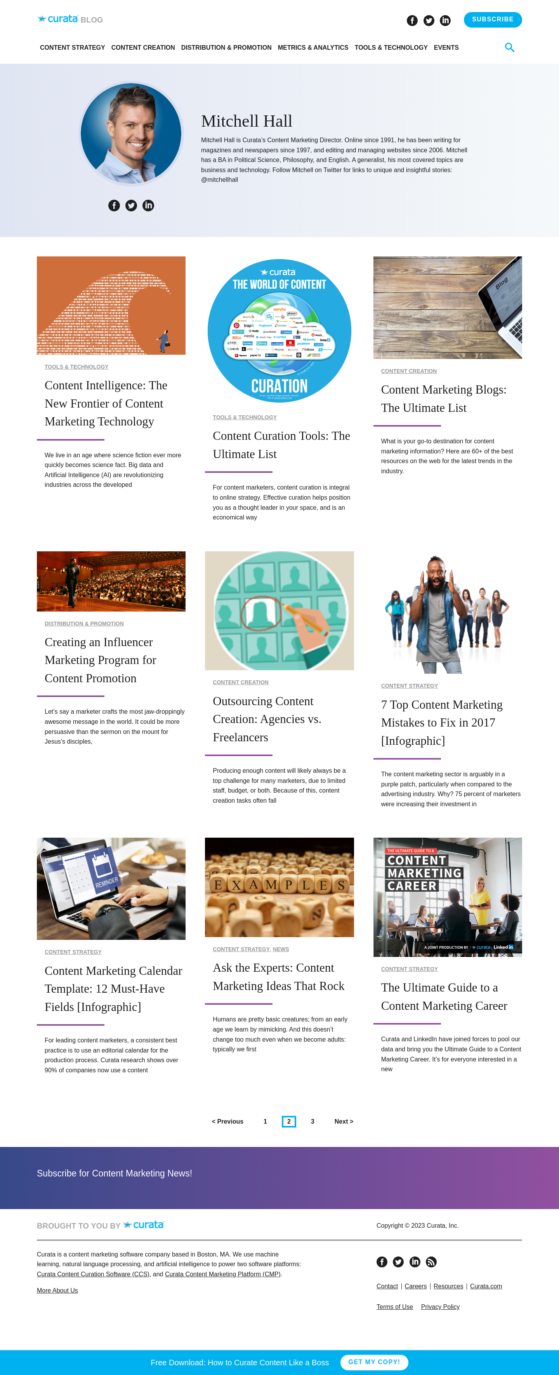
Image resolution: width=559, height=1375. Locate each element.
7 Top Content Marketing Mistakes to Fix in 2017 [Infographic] (442, 723)
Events (446, 47)
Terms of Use (395, 1307)
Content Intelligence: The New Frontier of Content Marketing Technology (106, 403)
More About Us (57, 1290)
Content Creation (143, 47)
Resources (448, 1286)
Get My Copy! (374, 1362)
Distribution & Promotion (226, 47)
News (281, 949)
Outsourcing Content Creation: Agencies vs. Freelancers (267, 719)
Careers (416, 1286)
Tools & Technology (391, 47)
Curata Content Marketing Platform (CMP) (223, 1274)
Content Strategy (72, 47)
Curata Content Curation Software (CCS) (93, 1274)
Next (347, 1121)
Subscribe (493, 19)
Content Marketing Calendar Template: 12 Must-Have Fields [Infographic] (113, 989)
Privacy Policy (440, 1307)
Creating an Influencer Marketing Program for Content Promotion (100, 660)
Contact (387, 1286)
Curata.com (486, 1286)
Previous (230, 1121)
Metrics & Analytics (313, 47)
